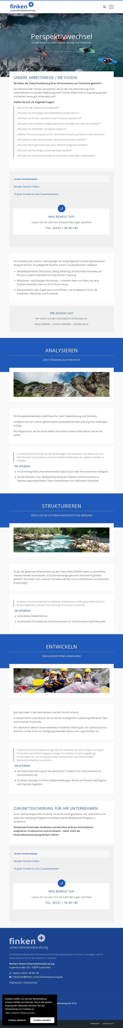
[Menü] (110, 6)
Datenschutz (30, 982)
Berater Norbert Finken (26, 186)
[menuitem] (103, 6)
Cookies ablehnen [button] (17, 1020)
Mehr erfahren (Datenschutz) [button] (20, 1013)
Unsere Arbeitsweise (25, 179)
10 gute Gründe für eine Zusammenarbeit (36, 194)
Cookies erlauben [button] (42, 1020)
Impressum (15, 982)
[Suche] (103, 6)
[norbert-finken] (29, 6)
